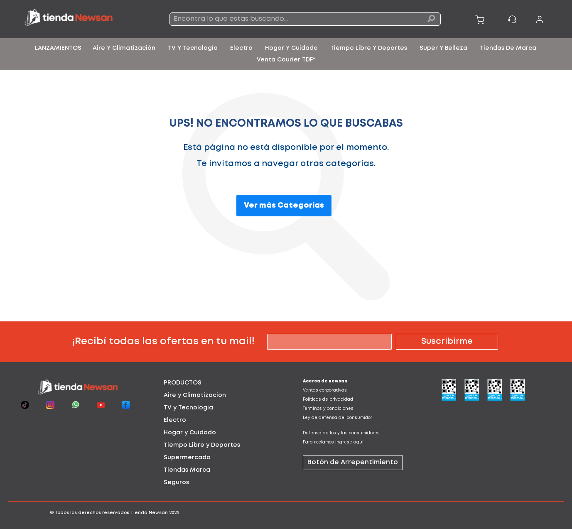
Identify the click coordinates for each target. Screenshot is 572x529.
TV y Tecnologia (188, 407)
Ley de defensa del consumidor (337, 418)
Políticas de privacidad (328, 400)
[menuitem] (58, 48)
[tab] (216, 383)
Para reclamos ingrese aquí (333, 442)
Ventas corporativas (325, 390)
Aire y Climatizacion (195, 395)
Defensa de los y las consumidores (341, 433)
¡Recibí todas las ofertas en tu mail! (163, 341)
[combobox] (305, 19)
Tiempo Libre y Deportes (202, 445)
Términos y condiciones (328, 409)
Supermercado (187, 457)
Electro (175, 420)
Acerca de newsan (325, 381)
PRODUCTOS (182, 382)
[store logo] (78, 19)
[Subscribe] (447, 342)
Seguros (176, 482)
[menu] (286, 54)
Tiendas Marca (187, 470)
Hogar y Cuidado (190, 432)
